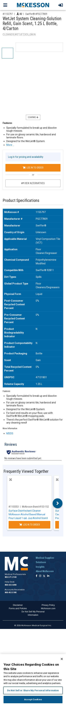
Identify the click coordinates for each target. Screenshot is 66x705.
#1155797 (8, 14)
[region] (33, 679)
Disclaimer (18, 605)
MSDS (9, 433)
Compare (33, 117)
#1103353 (14, 506)
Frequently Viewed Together (26, 471)
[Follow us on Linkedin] (48, 576)
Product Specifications (21, 200)
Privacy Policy (48, 605)
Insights (40, 566)
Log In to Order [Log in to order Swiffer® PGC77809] (33, 167)
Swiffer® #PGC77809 (36, 14)
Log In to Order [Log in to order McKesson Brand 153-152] (29, 524)
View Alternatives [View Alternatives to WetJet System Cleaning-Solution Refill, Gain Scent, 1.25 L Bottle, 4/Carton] (33, 183)
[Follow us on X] (44, 576)
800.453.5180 (10, 592)
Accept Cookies (33, 699)
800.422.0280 (10, 585)
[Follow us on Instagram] (40, 576)
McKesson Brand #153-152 (35, 506)
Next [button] (58, 503)
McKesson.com (48, 608)
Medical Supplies (45, 557)
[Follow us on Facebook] (36, 576)
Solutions (41, 562)
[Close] (62, 659)
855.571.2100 (10, 577)
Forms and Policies (18, 608)
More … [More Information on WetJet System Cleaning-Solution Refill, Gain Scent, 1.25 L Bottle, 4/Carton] (10, 144)
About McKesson (45, 571)
